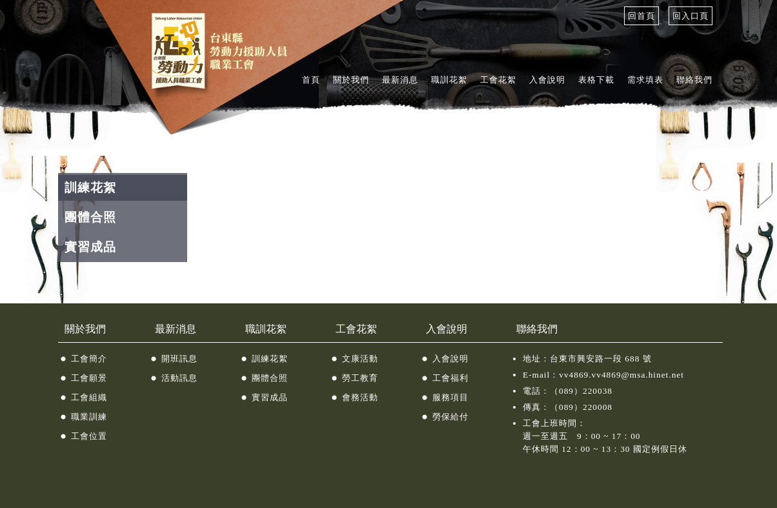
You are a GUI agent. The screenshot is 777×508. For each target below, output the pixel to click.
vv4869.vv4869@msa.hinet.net (621, 375)
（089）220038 (581, 391)
